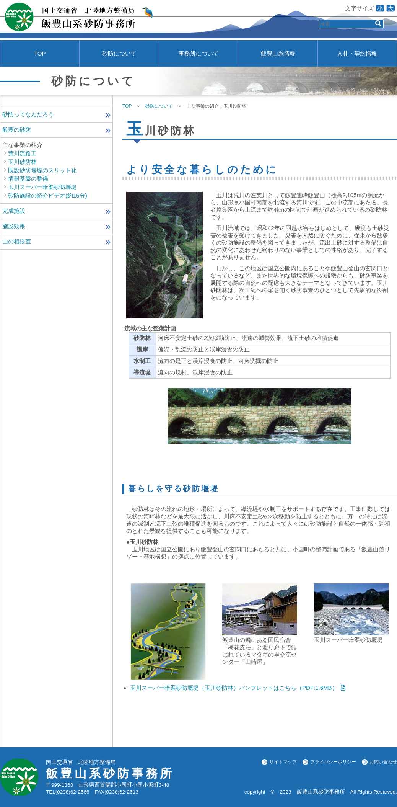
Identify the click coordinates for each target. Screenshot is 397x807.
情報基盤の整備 (28, 178)
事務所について (199, 53)
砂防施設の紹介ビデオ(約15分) (47, 195)
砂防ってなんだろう (28, 114)
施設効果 (13, 226)
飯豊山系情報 (278, 53)
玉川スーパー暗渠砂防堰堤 (42, 187)
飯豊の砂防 (16, 129)
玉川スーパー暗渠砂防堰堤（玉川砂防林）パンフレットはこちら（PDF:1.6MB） (234, 687)
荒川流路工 (22, 153)
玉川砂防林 (22, 161)
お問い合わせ (383, 762)
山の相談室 (16, 241)
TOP (40, 53)
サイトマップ (283, 762)
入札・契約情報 (357, 53)
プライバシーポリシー (333, 762)
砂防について (119, 53)
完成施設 (13, 210)
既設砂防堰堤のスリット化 (42, 170)
